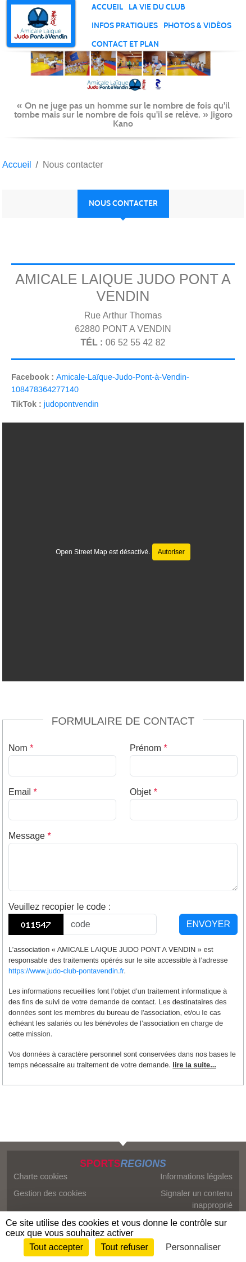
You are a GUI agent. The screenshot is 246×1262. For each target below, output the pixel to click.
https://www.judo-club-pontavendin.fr (66, 971)
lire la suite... (194, 1065)
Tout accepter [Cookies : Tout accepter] (56, 1247)
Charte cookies (40, 1176)
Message (29, 836)
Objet (143, 792)
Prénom (148, 748)
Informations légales (196, 1176)
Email (22, 792)
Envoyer (208, 924)
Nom (20, 748)
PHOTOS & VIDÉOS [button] (197, 25)
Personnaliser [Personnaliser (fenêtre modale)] (193, 1247)
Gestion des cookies (49, 1193)
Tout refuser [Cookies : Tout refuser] (124, 1247)
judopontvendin (71, 403)
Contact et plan (125, 44)
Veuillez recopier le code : (59, 906)
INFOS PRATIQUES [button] (125, 25)
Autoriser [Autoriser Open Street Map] (171, 552)
